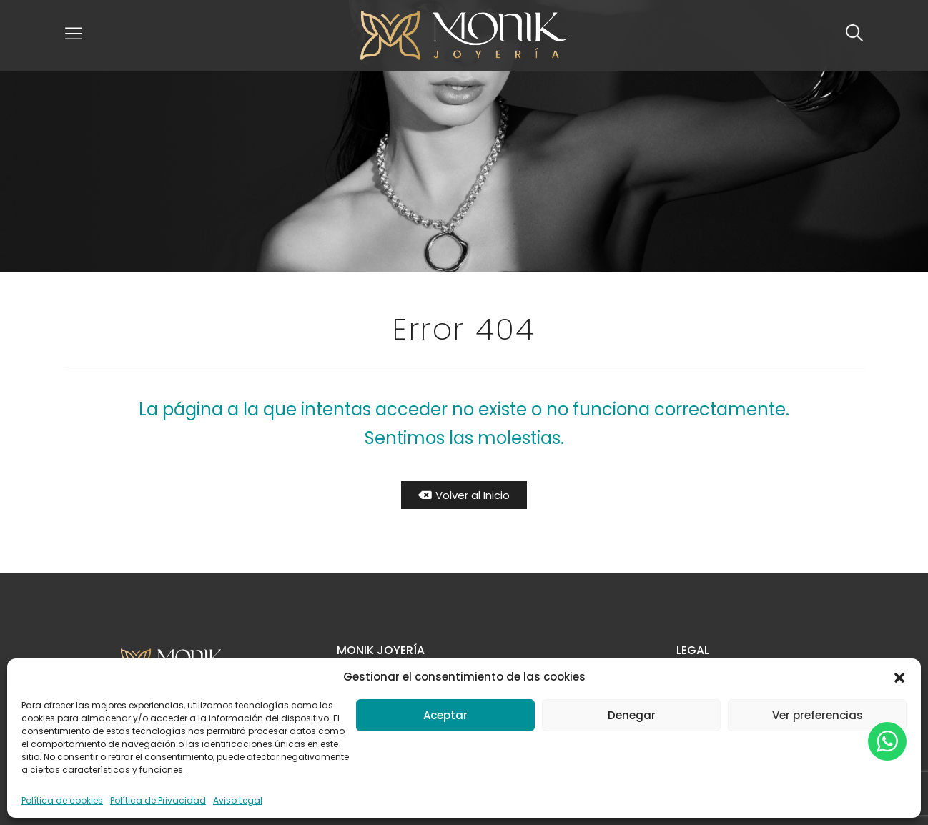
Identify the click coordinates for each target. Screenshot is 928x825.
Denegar (632, 715)
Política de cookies (62, 800)
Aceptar (445, 715)
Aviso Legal (237, 800)
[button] (899, 677)
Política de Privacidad (158, 800)
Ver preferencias (817, 715)
